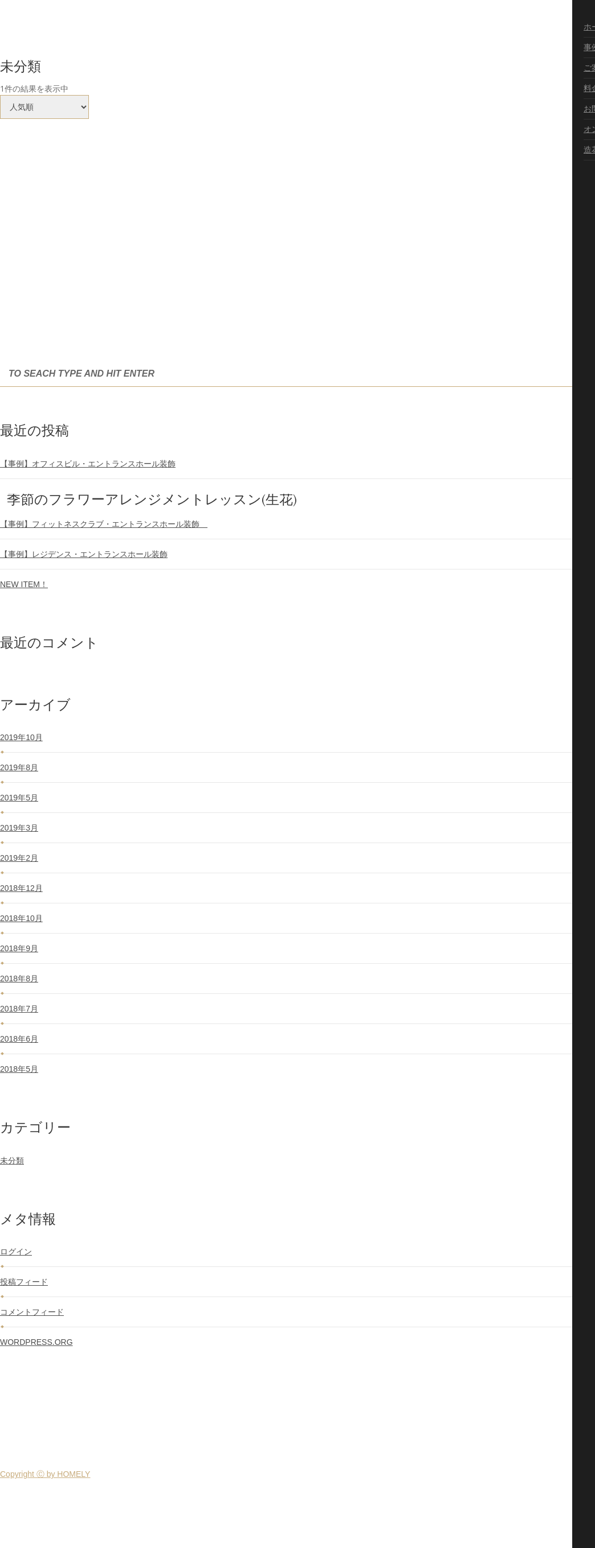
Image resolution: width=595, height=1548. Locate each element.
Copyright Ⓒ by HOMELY (45, 1474)
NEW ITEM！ (24, 584)
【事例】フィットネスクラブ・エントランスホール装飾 (103, 524)
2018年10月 (21, 918)
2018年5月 (19, 1069)
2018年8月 (19, 978)
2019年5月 (19, 797)
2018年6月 (19, 1038)
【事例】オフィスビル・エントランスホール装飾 (88, 463)
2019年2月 (19, 857)
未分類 (12, 1160)
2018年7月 (19, 1008)
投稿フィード (24, 1281)
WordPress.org (36, 1342)
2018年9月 (19, 948)
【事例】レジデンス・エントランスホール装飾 (84, 554)
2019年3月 (19, 827)
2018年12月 (21, 888)
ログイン (16, 1251)
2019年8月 (19, 767)
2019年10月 (21, 737)
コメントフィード (32, 1311)
